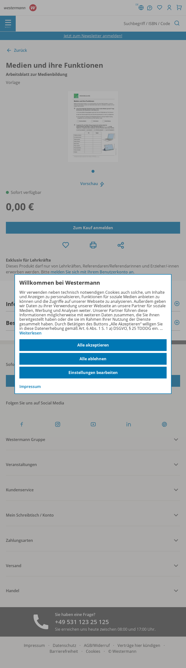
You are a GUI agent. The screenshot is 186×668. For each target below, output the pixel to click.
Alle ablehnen (93, 358)
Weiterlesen (30, 333)
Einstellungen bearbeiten (93, 372)
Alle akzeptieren (93, 345)
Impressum (30, 386)
